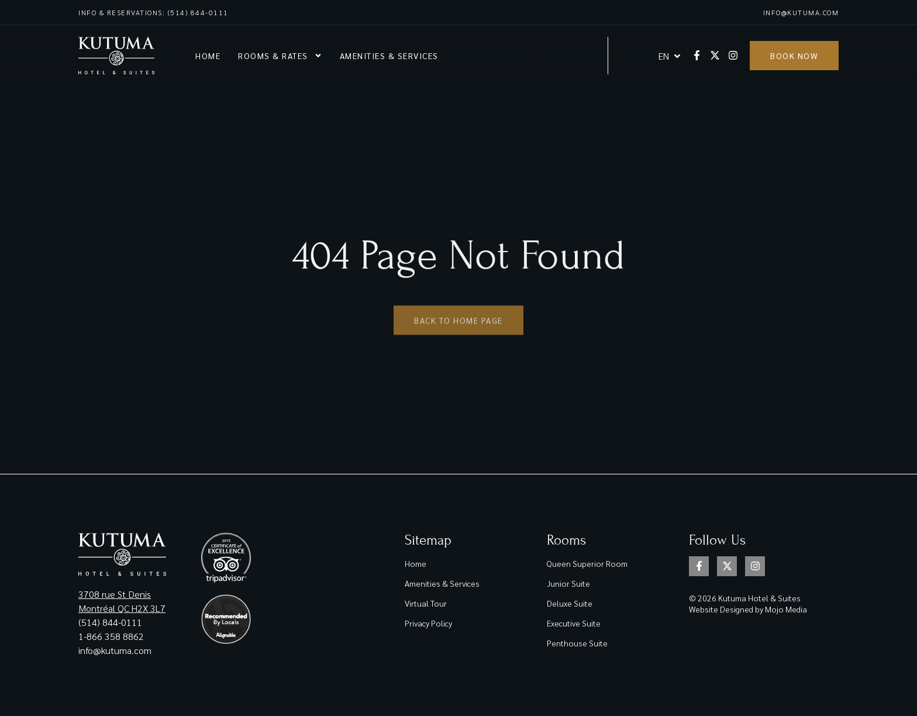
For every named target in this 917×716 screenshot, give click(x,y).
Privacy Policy (428, 623)
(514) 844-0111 (110, 622)
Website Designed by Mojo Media (748, 609)
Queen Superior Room (587, 563)
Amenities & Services (389, 55)
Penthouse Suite (577, 643)
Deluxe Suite (569, 603)
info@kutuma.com (801, 12)
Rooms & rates (280, 55)
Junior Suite (568, 583)
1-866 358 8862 (112, 636)
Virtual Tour (426, 603)
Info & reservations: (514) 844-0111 (153, 12)
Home (207, 55)
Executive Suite (574, 623)
